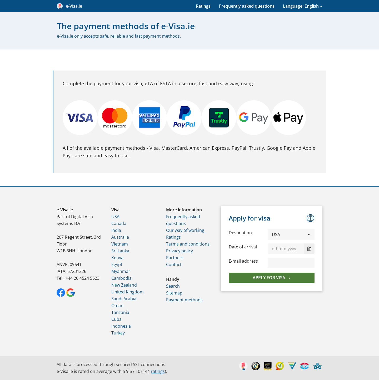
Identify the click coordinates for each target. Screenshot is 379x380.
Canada (118, 223)
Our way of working (185, 230)
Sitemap (174, 293)
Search (173, 286)
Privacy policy (179, 251)
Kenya (117, 258)
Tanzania (120, 312)
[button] (291, 234)
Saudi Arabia (123, 299)
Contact (174, 264)
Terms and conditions (188, 244)
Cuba (116, 319)
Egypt (116, 264)
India (116, 230)
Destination (240, 233)
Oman (117, 305)
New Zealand (124, 285)
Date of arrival (243, 247)
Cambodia (121, 278)
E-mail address (243, 261)
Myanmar (120, 271)
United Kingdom (127, 292)
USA (115, 216)
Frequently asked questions (247, 6)
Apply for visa (269, 278)
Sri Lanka (120, 251)
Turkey (118, 333)
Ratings (203, 6)
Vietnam (119, 244)
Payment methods (184, 300)
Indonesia (121, 326)
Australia (120, 237)
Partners (174, 258)
